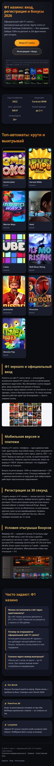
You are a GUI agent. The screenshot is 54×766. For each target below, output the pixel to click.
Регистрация (19, 761)
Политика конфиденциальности (14, 753)
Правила (31, 753)
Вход (11, 761)
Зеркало (5, 761)
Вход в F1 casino (27, 42)
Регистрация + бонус (27, 51)
